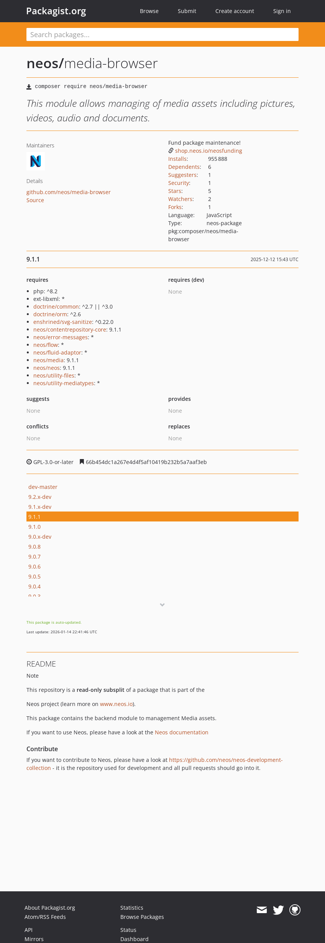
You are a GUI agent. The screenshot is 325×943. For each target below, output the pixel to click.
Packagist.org (56, 11)
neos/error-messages (60, 337)
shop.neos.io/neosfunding (205, 150)
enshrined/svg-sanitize (62, 321)
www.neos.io (116, 704)
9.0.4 (34, 586)
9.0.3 (34, 596)
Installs (177, 158)
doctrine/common (56, 306)
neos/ (45, 63)
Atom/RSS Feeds (45, 916)
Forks (175, 207)
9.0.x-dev (39, 536)
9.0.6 (34, 566)
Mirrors (34, 939)
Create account (234, 11)
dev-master (42, 486)
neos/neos (46, 367)
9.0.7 (34, 556)
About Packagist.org (50, 907)
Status (128, 929)
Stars (174, 190)
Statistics (131, 907)
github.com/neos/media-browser (68, 192)
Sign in (282, 11)
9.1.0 (34, 526)
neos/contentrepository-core (69, 329)
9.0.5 (34, 576)
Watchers (180, 199)
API (29, 929)
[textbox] (162, 34)
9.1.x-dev (39, 506)
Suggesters (182, 174)
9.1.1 (34, 516)
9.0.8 (34, 546)
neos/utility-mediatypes (63, 383)
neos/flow (45, 344)
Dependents (184, 166)
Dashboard (134, 939)
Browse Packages (142, 916)
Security (178, 182)
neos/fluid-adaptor (57, 352)
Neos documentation (181, 732)
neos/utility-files (53, 375)
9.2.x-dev (39, 496)
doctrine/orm (50, 314)
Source (35, 200)
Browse (149, 11)
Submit (187, 11)
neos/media (48, 360)
